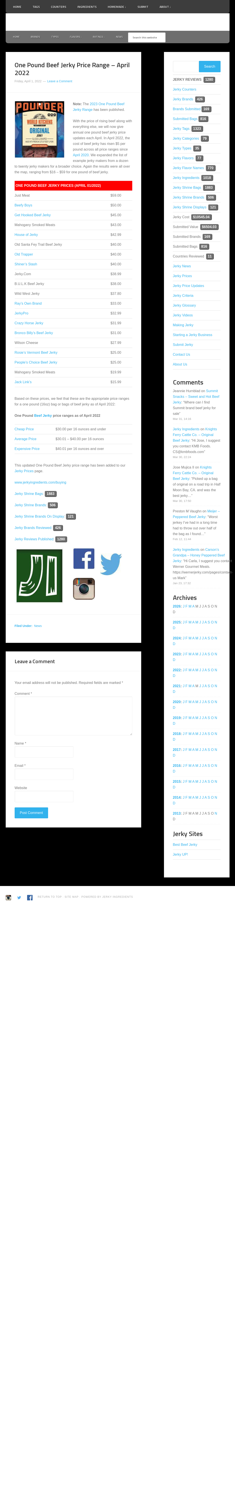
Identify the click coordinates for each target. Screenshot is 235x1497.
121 (71, 517)
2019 (177, 719)
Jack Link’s (23, 383)
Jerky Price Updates (188, 286)
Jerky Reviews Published (34, 540)
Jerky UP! (180, 855)
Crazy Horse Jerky (29, 324)
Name (20, 744)
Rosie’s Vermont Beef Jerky (36, 353)
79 (205, 139)
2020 (177, 703)
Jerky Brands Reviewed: (34, 529)
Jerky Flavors (183, 159)
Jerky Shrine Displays (190, 208)
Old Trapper (24, 255)
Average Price (26, 440)
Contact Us (181, 355)
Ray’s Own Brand (28, 304)
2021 (177, 687)
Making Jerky (183, 326)
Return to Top (50, 897)
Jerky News (182, 267)
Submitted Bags (185, 120)
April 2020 (81, 156)
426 (58, 529)
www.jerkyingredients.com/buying (40, 483)
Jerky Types (182, 149)
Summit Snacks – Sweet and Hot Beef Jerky (196, 397)
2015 (177, 782)
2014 (177, 798)
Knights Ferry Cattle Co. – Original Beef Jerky (195, 435)
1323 (197, 129)
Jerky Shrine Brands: (31, 506)
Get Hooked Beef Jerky (33, 216)
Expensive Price (27, 450)
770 (211, 169)
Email (20, 766)
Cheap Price (24, 430)
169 (206, 110)
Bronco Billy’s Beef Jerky (34, 334)
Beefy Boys (23, 206)
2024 (177, 639)
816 (203, 120)
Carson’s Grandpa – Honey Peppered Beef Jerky (199, 556)
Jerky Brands (183, 100)
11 (210, 257)
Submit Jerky (183, 345)
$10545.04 (201, 218)
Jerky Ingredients (118, 22)
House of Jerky (26, 236)
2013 (177, 814)
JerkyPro (21, 314)
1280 (61, 540)
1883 (50, 495)
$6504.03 (209, 228)
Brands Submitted (187, 110)
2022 (177, 671)
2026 (177, 607)
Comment (23, 694)
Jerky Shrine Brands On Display (39, 517)
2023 (177, 655)
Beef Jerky (43, 417)
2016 (177, 766)
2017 (177, 750)
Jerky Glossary (184, 306)
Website (21, 789)
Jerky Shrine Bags (29, 495)
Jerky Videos (183, 316)
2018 (177, 734)
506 (53, 506)
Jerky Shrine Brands (188, 198)
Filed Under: (24, 627)
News (38, 627)
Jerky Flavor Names (188, 169)
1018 (207, 178)
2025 (177, 623)
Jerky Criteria (183, 296)
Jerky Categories (186, 139)
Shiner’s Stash (26, 265)
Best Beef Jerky (185, 845)
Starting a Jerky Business (192, 336)
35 (197, 149)
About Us (180, 365)
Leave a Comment (59, 82)
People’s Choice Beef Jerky (36, 363)
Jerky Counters (185, 90)
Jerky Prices (24, 472)
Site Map (71, 897)
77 (199, 159)
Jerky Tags (181, 129)
